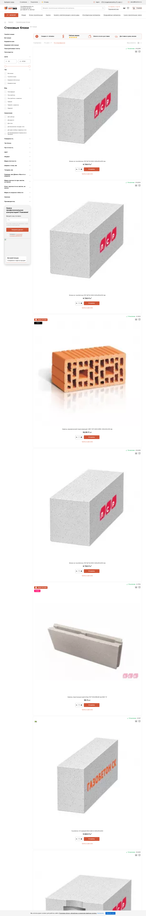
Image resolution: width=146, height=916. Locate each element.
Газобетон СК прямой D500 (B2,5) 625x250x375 (129, 139)
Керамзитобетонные (11, 46)
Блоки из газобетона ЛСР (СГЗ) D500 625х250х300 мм (101, 475)
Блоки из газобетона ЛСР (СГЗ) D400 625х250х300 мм (46, 250)
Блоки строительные (36, 16)
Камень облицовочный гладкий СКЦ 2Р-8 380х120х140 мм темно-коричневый (129, 646)
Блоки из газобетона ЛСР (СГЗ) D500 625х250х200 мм (101, 418)
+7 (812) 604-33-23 (110, 8)
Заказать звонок (118, 871)
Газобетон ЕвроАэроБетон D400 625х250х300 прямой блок (74, 418)
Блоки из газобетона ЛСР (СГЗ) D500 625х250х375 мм (128, 475)
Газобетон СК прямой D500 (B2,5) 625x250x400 (46, 588)
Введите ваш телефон (13, 217)
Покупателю (35, 2)
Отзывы (46, 2)
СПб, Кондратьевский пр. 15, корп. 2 (111, 2)
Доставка (52, 871)
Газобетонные (9, 36)
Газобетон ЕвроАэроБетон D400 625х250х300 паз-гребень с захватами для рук (74, 589)
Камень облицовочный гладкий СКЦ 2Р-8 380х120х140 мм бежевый (101, 362)
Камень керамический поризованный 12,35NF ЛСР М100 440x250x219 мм (46, 419)
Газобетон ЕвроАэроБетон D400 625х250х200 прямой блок (74, 193)
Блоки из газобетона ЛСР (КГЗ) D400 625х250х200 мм (73, 250)
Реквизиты (52, 866)
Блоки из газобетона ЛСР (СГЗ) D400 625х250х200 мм (46, 193)
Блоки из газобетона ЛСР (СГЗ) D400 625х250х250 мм (101, 193)
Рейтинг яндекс (71, 36)
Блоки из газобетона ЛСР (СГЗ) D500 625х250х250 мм (73, 475)
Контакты (51, 868)
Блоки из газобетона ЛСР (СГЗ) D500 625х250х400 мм (46, 532)
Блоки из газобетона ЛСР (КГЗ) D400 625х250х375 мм (101, 139)
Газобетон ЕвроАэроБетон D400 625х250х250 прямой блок (101, 307)
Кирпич (48, 16)
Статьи (51, 876)
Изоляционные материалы (91, 16)
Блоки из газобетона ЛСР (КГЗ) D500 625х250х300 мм (101, 588)
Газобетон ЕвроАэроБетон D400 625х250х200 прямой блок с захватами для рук (129, 194)
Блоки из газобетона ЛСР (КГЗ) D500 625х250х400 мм (101, 645)
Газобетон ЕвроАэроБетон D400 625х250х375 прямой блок (74, 645)
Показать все (81, 824)
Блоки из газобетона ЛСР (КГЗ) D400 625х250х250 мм (46, 82)
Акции (24, 16)
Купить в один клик (46, 97)
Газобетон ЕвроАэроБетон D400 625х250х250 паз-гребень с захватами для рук (129, 362)
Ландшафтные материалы (111, 16)
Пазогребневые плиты (12, 50)
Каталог (13, 16)
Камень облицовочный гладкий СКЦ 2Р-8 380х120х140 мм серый (73, 307)
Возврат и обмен (54, 883)
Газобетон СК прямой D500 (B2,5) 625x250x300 (74, 139)
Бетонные (7, 39)
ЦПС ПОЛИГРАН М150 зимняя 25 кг (73, 720)
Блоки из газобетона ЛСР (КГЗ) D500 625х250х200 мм (128, 418)
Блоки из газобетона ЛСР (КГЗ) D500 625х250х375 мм (46, 645)
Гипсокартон (8, 53)
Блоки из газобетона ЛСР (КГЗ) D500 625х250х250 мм (128, 532)
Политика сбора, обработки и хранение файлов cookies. (78, 913)
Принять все (110, 913)
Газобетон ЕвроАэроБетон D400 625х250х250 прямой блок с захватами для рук (74, 362)
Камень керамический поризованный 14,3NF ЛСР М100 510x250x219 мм (46, 476)
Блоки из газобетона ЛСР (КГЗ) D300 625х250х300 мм (128, 82)
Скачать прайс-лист (84, 862)
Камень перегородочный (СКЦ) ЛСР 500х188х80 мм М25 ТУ (46, 139)
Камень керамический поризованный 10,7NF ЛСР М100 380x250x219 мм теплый (46, 362)
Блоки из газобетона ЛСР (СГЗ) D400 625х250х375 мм (128, 250)
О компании (24, 2)
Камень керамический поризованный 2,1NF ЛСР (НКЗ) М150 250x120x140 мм (101, 83)
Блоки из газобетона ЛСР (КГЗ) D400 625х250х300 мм (73, 82)
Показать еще (87, 670)
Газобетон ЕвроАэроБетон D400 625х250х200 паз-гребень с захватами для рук (101, 251)
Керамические (9, 43)
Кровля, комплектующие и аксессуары (66, 16)
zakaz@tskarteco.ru (116, 887)
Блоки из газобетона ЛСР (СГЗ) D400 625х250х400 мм (128, 307)
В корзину (52, 93)
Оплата (51, 873)
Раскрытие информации (52, 879)
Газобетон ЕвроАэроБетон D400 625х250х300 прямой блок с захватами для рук (101, 533)
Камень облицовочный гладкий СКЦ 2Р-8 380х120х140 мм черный (129, 588)
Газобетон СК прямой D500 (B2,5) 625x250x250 (74, 532)
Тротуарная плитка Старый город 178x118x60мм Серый (46, 720)
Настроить (100, 913)
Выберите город (9, 2)
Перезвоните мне (107, 11)
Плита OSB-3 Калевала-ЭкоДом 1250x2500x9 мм (100, 720)
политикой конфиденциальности (16, 236)
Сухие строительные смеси (133, 16)
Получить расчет (17, 231)
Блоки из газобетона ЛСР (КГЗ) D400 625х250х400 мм (46, 307)
